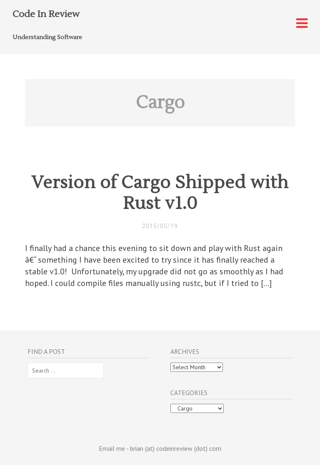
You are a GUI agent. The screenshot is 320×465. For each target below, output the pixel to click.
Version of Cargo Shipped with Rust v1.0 (160, 193)
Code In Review (46, 14)
